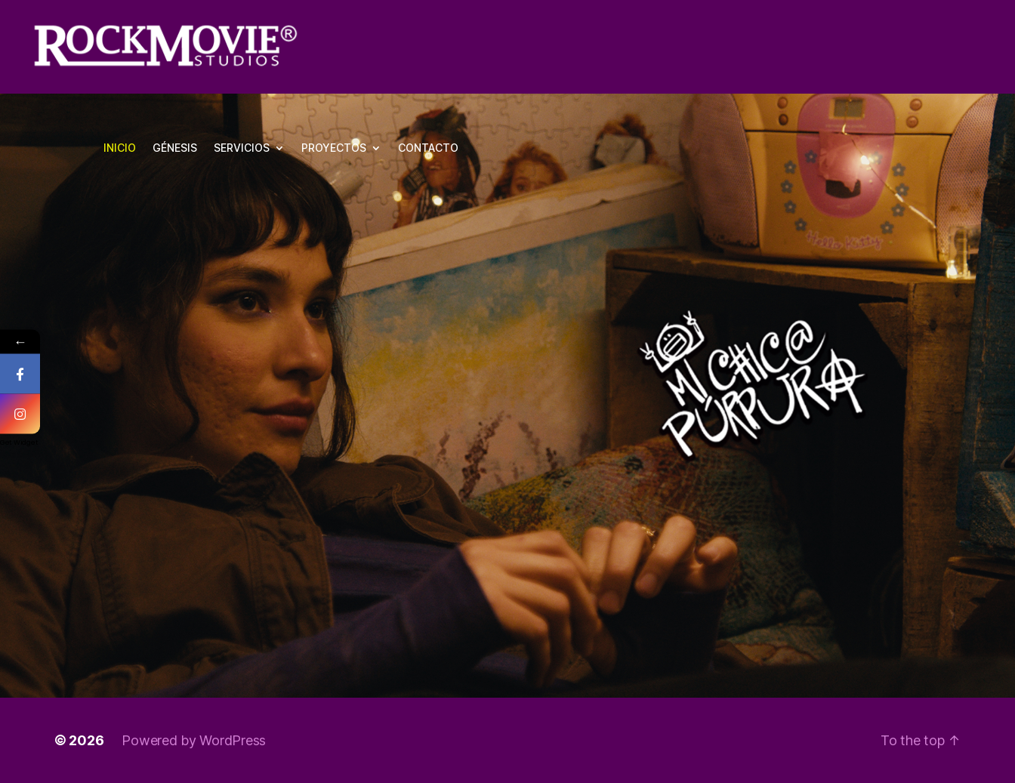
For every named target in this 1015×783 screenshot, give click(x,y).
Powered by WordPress (194, 740)
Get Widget (19, 441)
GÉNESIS (175, 148)
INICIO (119, 148)
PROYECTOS (333, 148)
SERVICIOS (242, 148)
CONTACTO (428, 148)
